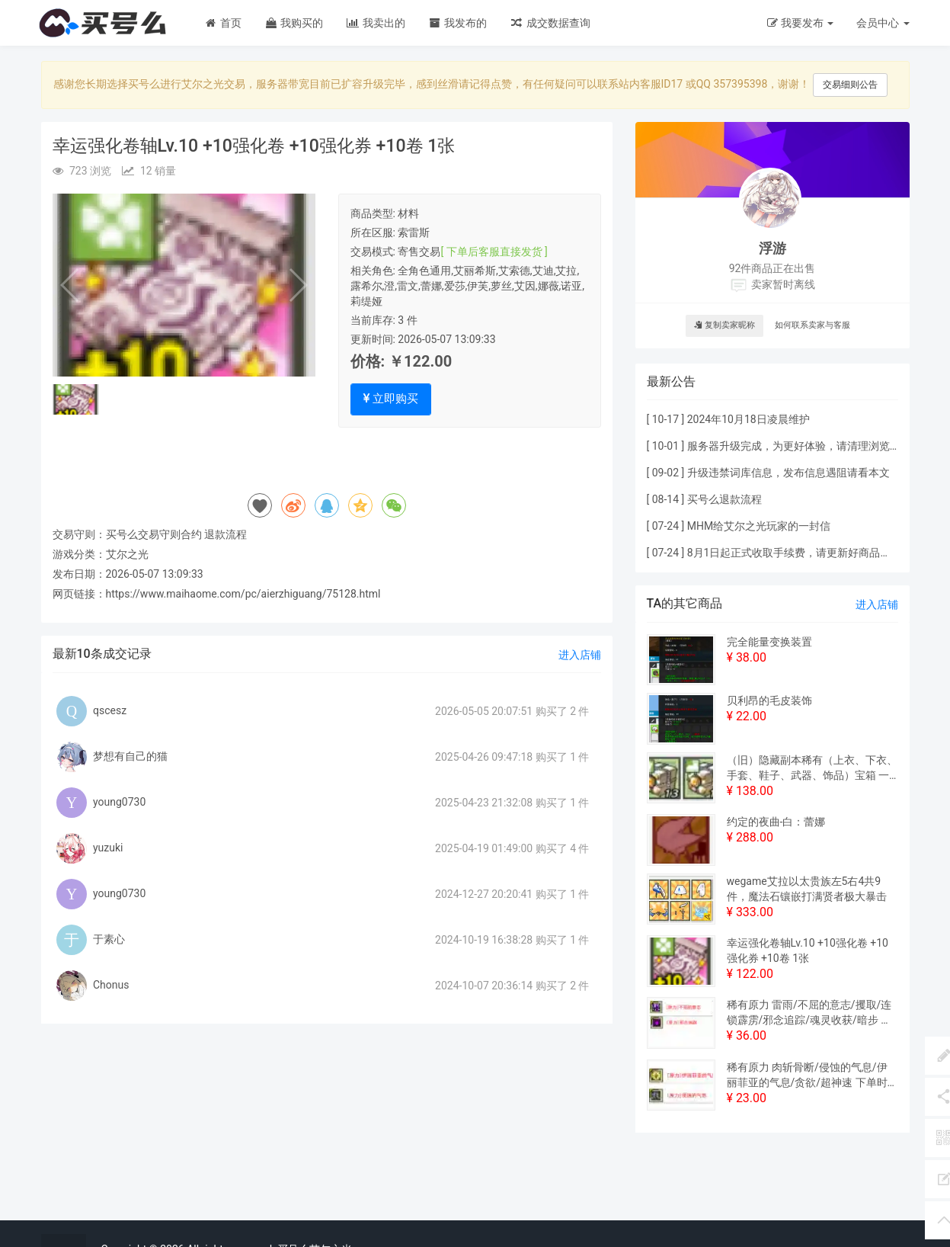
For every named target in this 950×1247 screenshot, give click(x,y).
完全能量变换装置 (769, 642)
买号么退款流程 (724, 499)
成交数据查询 (550, 23)
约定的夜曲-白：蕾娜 (776, 822)
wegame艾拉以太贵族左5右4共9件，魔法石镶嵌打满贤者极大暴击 (807, 888)
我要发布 (800, 23)
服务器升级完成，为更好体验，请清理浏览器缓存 (804, 446)
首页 (222, 23)
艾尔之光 (127, 554)
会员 (882, 23)
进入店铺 (579, 655)
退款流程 (225, 534)
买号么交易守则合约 (154, 534)
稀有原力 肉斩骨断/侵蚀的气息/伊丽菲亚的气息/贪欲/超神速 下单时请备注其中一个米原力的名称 (807, 1075)
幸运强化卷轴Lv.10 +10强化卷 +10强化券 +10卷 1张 (807, 950)
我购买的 (293, 23)
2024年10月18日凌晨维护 (748, 419)
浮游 (772, 248)
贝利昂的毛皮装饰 (769, 700)
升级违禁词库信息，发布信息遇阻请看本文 (788, 472)
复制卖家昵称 (724, 325)
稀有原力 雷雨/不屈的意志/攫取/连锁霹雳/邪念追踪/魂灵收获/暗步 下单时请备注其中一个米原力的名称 (809, 1013)
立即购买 (391, 399)
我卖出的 (375, 23)
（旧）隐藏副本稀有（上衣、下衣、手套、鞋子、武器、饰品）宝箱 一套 (812, 768)
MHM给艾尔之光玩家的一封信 (758, 526)
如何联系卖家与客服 (812, 325)
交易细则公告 (850, 84)
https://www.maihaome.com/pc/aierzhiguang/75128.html (243, 594)
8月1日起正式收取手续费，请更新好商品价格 (794, 553)
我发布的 (457, 23)
